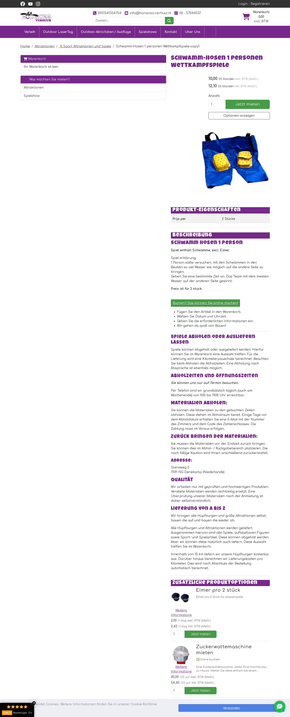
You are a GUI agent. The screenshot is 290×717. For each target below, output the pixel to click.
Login (242, 4)
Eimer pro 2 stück (138, 494)
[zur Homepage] (35, 16)
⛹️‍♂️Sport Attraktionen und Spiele (85, 45)
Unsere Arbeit (184, 675)
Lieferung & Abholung (139, 675)
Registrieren (260, 4)
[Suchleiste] (129, 20)
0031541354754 (107, 13)
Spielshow (32, 94)
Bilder (177, 682)
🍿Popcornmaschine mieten (151, 579)
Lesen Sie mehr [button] (170, 710)
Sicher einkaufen (135, 682)
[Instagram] (103, 636)
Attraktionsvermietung (89, 682)
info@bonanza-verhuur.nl (148, 13)
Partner (179, 668)
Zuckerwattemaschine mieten (153, 537)
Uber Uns (192, 31)
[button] (74, 86)
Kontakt (171, 31)
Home (25, 45)
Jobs (126, 689)
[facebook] (22, 4)
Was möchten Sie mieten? (47, 78)
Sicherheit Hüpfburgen (140, 696)
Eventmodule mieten (87, 675)
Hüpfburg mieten (85, 668)
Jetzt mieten (249, 106)
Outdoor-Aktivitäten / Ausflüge (106, 31)
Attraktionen (45, 45)
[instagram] (38, 4)
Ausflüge (78, 689)
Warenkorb (35, 57)
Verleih (29, 31)
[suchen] (169, 20)
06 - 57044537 (187, 13)
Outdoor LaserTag (58, 31)
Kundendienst (133, 668)
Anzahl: (217, 98)
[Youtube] (94, 636)
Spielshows (148, 31)
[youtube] (30, 4)
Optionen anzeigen (240, 118)
